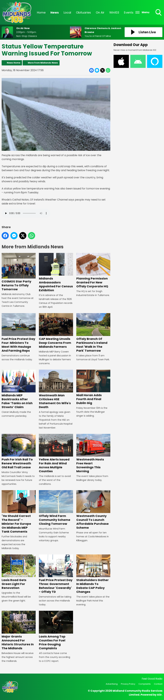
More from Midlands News (43, 62)
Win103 (114, 12)
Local (67, 12)
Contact (158, 683)
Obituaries (83, 12)
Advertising (112, 683)
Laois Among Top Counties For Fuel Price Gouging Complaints (56, 630)
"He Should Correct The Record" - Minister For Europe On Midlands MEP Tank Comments (19, 512)
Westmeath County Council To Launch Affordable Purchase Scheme (93, 510)
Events (128, 12)
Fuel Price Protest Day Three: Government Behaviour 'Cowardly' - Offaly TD (56, 574)
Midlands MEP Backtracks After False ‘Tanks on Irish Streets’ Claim (19, 389)
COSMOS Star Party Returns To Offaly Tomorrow (19, 272)
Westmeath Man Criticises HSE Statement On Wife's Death (56, 389)
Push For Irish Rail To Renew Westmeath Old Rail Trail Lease (19, 451)
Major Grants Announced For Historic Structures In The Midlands (19, 630)
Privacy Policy (128, 683)
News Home (13, 62)
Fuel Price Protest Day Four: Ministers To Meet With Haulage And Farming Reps (19, 333)
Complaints (144, 683)
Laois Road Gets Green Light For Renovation (19, 572)
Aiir (159, 695)
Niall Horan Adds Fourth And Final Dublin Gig (93, 387)
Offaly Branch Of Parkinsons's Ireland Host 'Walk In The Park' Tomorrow (93, 332)
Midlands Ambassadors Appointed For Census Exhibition (56, 272)
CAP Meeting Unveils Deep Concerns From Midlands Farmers (56, 331)
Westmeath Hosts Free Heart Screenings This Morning (93, 453)
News (54, 12)
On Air (100, 12)
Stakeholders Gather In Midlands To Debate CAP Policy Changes (93, 574)
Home (41, 12)
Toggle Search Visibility (158, 12)
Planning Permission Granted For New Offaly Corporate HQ (93, 270)
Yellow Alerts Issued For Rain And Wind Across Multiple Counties (56, 453)
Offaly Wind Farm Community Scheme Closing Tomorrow (56, 508)
